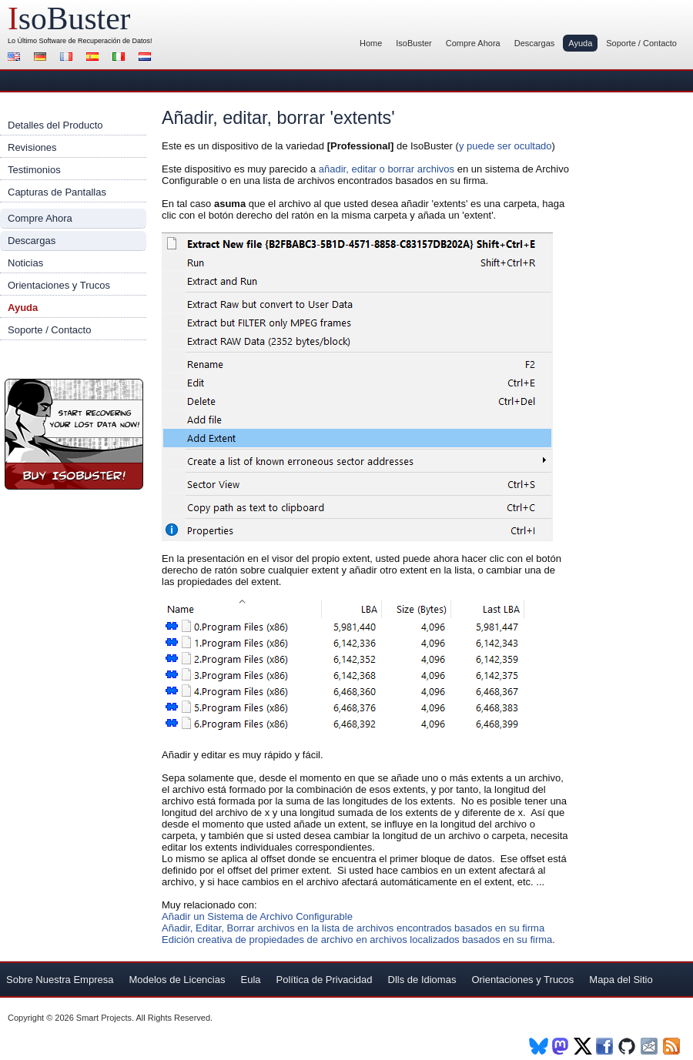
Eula (250, 979)
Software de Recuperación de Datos (95, 41)
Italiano (120, 58)
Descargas (534, 43)
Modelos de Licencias (177, 979)
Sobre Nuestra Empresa (59, 979)
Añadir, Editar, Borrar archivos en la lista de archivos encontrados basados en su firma (353, 928)
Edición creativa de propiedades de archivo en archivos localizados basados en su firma (357, 939)
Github (628, 1046)
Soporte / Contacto (641, 43)
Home (371, 43)
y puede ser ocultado (505, 146)
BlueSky (538, 1046)
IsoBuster (413, 43)
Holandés (147, 58)
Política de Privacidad (324, 979)
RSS (672, 1046)
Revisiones (32, 147)
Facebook (605, 1046)
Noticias (25, 263)
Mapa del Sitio (620, 979)
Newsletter (650, 1046)
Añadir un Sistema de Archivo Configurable (257, 916)
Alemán (42, 58)
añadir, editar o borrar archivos (386, 169)
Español (94, 58)
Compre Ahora (473, 43)
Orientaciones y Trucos (59, 285)
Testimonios (34, 170)
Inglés (16, 58)
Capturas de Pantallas (57, 192)
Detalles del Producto (55, 125)
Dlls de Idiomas (422, 979)
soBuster (69, 18)
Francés (68, 58)
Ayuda (580, 43)
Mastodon (561, 1046)
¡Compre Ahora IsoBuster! (74, 434)
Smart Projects (104, 1017)
